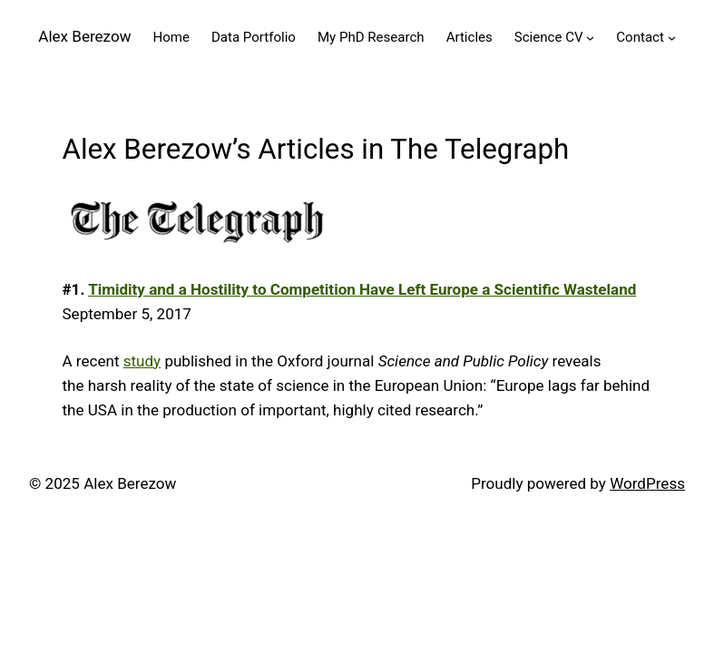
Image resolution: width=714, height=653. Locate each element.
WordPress (647, 483)
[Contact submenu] (672, 38)
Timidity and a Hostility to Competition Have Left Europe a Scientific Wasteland (362, 289)
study (142, 361)
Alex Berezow (84, 36)
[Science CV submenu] (590, 38)
